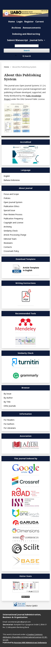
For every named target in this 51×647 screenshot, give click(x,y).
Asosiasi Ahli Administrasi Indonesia (30, 642)
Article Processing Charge (15, 234)
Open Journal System (13, 202)
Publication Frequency (13, 218)
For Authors (9, 424)
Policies (7, 198)
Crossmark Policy (11, 251)
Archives (16, 27)
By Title (7, 401)
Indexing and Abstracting (26, 33)
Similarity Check (11, 230)
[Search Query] (27, 45)
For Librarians (10, 428)
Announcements (32, 27)
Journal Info (36, 40)
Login (20, 21)
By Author (8, 397)
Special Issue (9, 210)
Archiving (8, 226)
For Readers (9, 420)
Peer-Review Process (13, 214)
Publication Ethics (11, 206)
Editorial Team (10, 239)
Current (39, 21)
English (7, 176)
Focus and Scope (11, 194)
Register (29, 21)
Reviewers (8, 243)
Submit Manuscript (17, 40)
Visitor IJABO (32, 605)
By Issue (7, 393)
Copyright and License (13, 222)
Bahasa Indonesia (12, 180)
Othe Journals (10, 406)
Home (11, 21)
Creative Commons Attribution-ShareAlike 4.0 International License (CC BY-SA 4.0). (25, 637)
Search (27, 51)
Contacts (8, 247)
